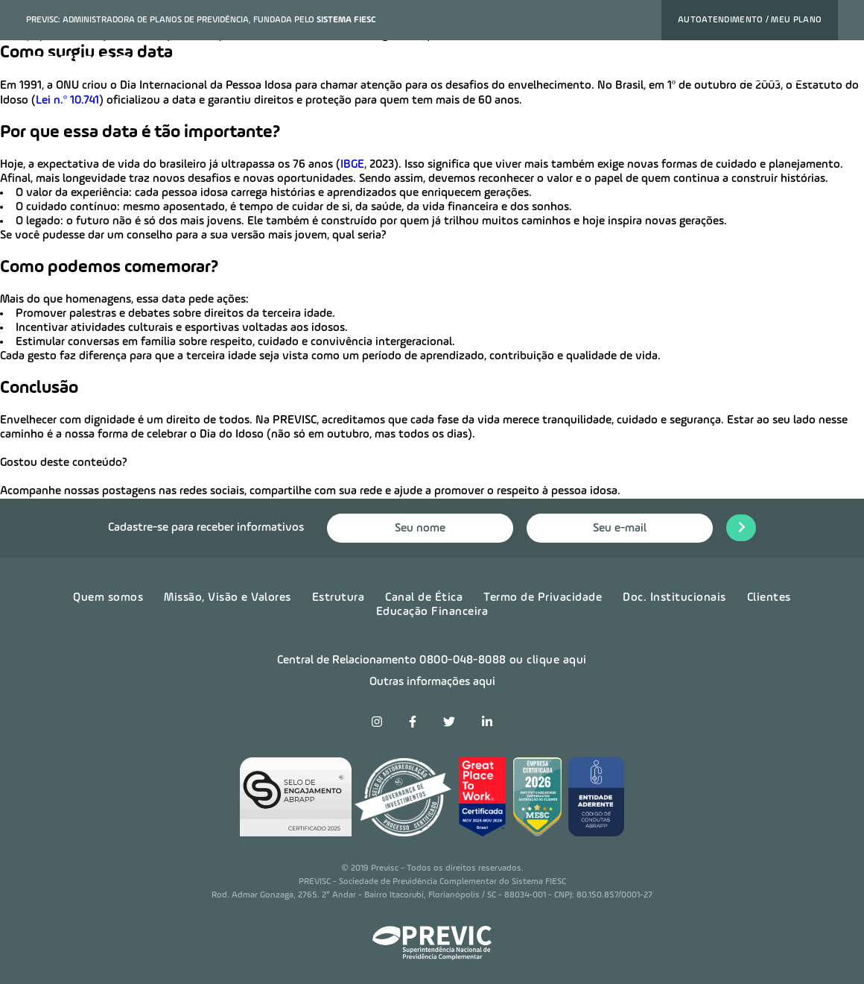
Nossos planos (227, 69)
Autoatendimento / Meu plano (750, 20)
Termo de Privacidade (542, 598)
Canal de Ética (424, 598)
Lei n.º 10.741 (67, 101)
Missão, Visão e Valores (227, 598)
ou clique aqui (548, 660)
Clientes (769, 598)
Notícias (552, 69)
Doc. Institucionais (674, 598)
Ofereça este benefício (347, 69)
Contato (685, 69)
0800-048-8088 (462, 660)
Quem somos (108, 598)
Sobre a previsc (469, 69)
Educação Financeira (432, 612)
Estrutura (338, 598)
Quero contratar (778, 70)
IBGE (352, 165)
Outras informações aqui (432, 682)
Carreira (619, 69)
